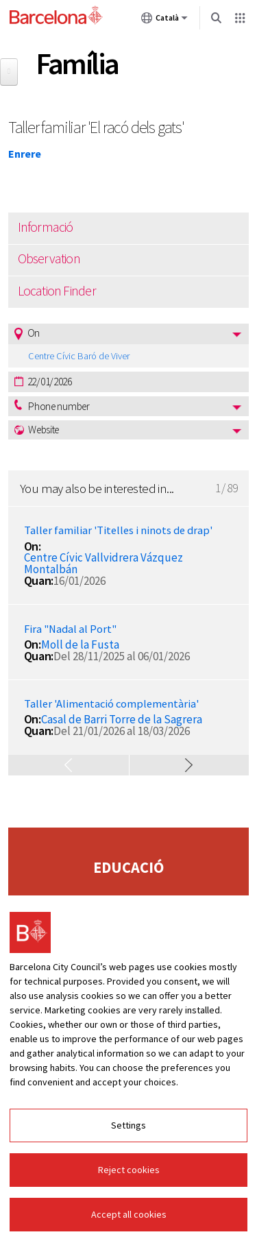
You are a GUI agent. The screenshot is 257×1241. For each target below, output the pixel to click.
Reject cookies (129, 1170)
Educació (128, 867)
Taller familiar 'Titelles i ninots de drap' (118, 530)
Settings (128, 1125)
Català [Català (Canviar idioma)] (164, 20)
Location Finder (57, 290)
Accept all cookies (129, 1214)
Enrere (24, 153)
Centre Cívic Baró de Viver (79, 356)
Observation (49, 258)
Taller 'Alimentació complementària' (111, 704)
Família (77, 63)
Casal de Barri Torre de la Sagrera (121, 719)
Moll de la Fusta (80, 644)
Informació (45, 227)
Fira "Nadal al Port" (70, 629)
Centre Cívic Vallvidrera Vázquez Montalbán (103, 563)
